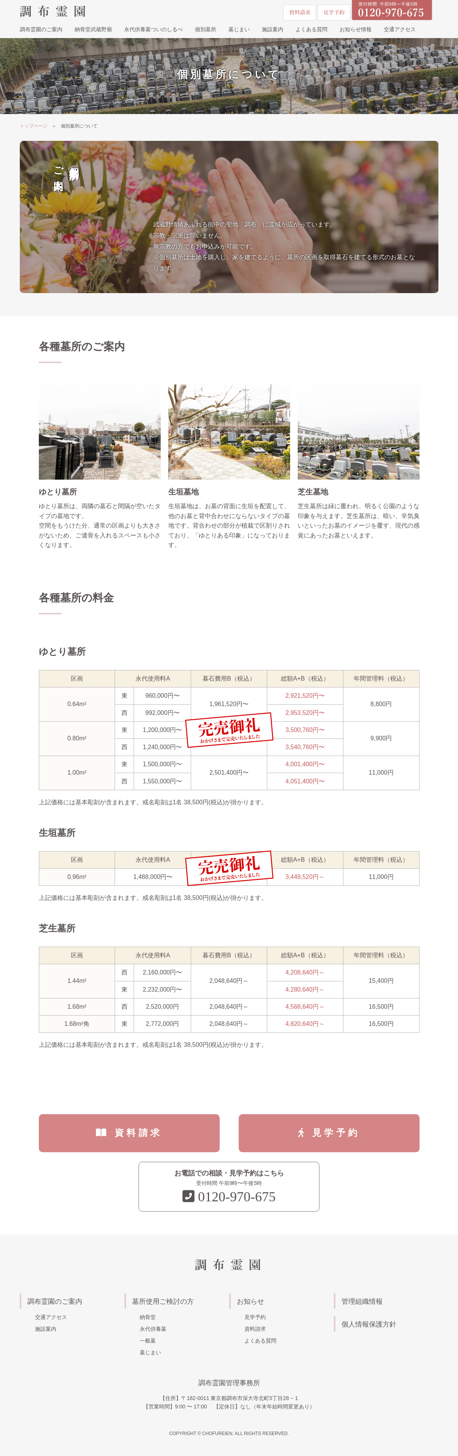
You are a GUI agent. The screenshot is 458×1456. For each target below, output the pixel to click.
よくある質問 (311, 29)
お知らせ (250, 1301)
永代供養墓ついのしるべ (153, 29)
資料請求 (138, 1132)
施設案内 (272, 29)
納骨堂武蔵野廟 (93, 29)
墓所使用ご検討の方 (163, 1301)
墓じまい (239, 29)
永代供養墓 (153, 1329)
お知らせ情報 (356, 29)
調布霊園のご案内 (41, 29)
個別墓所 (205, 29)
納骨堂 (148, 1317)
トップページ (33, 126)
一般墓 (148, 1341)
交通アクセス (400, 29)
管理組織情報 (362, 1301)
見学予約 (336, 1132)
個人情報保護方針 (369, 1324)
